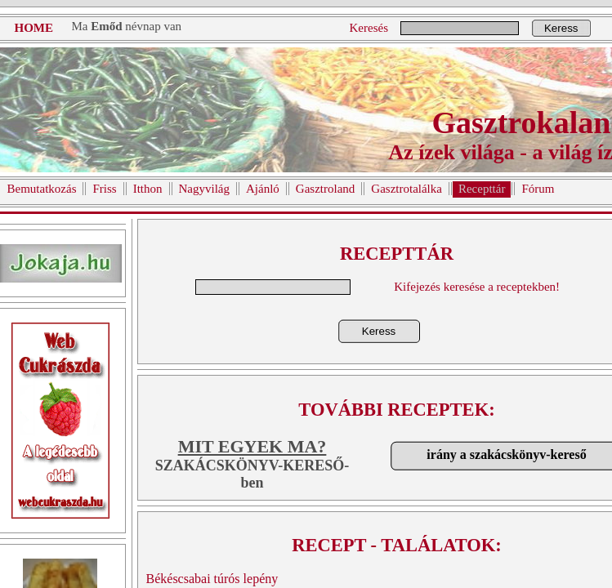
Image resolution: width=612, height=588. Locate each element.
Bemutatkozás (42, 188)
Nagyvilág (204, 188)
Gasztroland (325, 188)
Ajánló (262, 188)
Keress (561, 28)
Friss (104, 188)
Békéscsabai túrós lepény (212, 579)
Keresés (369, 27)
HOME (34, 27)
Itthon (148, 188)
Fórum (537, 188)
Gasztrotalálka (406, 188)
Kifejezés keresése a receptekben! (477, 286)
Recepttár (481, 188)
